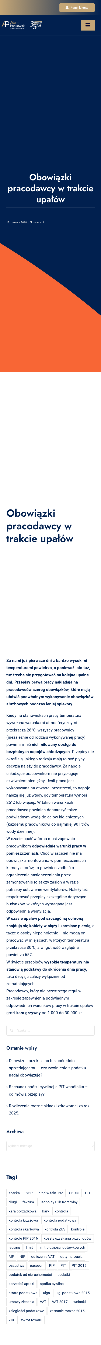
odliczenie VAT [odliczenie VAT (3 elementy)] (43, 1256)
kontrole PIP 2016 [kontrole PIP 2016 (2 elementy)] (23, 1238)
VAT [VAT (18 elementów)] (43, 1302)
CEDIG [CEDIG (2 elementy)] (74, 1193)
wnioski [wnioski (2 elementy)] (79, 1302)
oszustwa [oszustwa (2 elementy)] (16, 1265)
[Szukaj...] (50, 1030)
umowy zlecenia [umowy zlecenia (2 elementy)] (21, 1302)
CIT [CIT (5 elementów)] (88, 1193)
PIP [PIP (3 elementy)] (52, 1265)
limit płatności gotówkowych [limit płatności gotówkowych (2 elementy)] (62, 1247)
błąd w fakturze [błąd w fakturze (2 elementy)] (50, 1193)
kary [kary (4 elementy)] (45, 1211)
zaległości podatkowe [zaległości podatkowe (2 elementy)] (26, 1311)
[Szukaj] (11, 1030)
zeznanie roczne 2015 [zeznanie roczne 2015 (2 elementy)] (67, 1311)
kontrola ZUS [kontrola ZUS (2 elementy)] (55, 1229)
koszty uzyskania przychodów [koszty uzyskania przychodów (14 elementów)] (67, 1238)
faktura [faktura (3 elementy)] (28, 1202)
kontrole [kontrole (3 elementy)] (77, 1229)
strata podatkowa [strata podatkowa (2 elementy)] (23, 1293)
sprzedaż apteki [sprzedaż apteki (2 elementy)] (21, 1284)
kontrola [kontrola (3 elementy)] (61, 1211)
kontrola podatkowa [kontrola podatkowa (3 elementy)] (60, 1220)
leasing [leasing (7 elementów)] (14, 1247)
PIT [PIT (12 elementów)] (63, 1265)
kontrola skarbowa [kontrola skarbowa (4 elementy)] (24, 1229)
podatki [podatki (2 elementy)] (64, 1274)
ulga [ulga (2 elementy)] (46, 1293)
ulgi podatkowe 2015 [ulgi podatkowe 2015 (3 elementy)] (73, 1293)
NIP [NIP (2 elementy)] (22, 1256)
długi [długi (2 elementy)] (13, 1202)
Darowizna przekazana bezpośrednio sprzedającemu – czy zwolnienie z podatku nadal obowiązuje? (47, 1068)
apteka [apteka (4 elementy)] (14, 1193)
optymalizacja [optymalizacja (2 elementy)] (71, 1256)
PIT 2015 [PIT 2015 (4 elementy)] (79, 1265)
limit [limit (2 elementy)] (29, 1247)
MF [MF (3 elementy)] (11, 1256)
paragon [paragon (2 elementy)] (36, 1265)
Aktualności (36, 222)
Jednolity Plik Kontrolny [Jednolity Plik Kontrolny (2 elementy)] (58, 1202)
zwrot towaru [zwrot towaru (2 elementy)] (31, 1320)
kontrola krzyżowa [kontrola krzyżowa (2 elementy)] (23, 1220)
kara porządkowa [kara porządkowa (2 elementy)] (22, 1211)
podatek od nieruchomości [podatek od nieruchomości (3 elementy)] (30, 1274)
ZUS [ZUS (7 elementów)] (12, 1320)
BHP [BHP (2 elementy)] (29, 1193)
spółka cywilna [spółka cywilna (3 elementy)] (52, 1284)
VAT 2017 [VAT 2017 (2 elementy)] (60, 1302)
